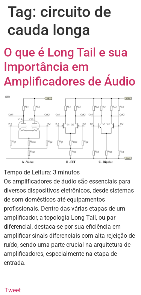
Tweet (13, 290)
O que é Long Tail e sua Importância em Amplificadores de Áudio (69, 67)
